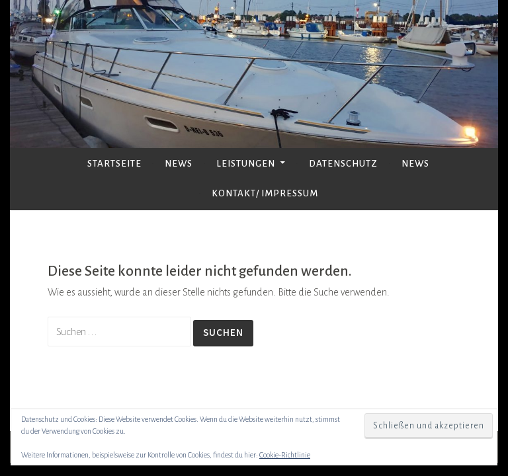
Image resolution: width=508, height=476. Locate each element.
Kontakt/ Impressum (265, 193)
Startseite (114, 164)
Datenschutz (343, 164)
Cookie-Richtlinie (284, 455)
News (178, 164)
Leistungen (245, 164)
